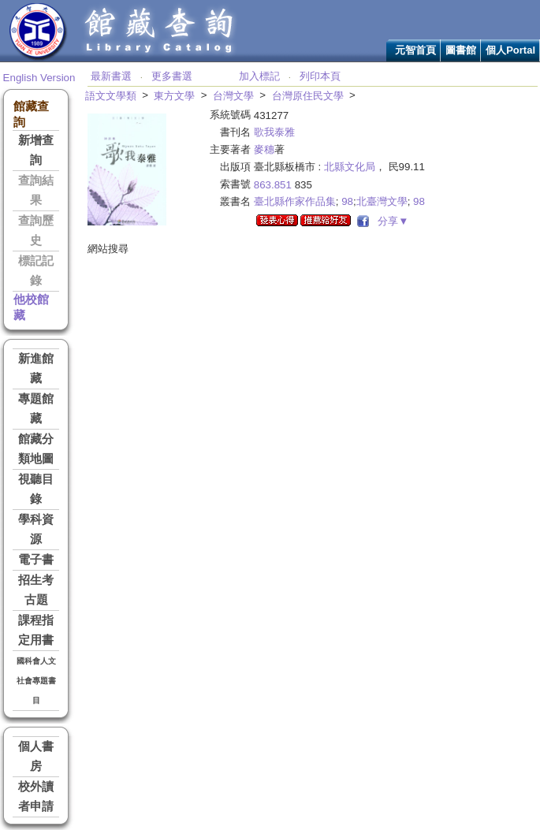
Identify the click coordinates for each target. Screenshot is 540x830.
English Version (39, 78)
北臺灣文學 (382, 201)
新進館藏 (36, 368)
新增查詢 (36, 150)
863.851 (273, 185)
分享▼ (390, 221)
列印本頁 (320, 76)
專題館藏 (36, 409)
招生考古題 (36, 590)
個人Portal (510, 50)
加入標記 (259, 76)
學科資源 (36, 529)
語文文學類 (110, 96)
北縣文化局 (349, 167)
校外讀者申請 (36, 796)
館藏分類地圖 (36, 449)
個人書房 (36, 756)
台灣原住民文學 (308, 96)
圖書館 (460, 50)
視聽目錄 (36, 489)
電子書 (36, 559)
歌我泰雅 (274, 132)
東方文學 (174, 96)
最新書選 (111, 76)
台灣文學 (233, 96)
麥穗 (264, 149)
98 (347, 201)
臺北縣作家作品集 (295, 201)
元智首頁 (415, 50)
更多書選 (171, 76)
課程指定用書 (36, 630)
